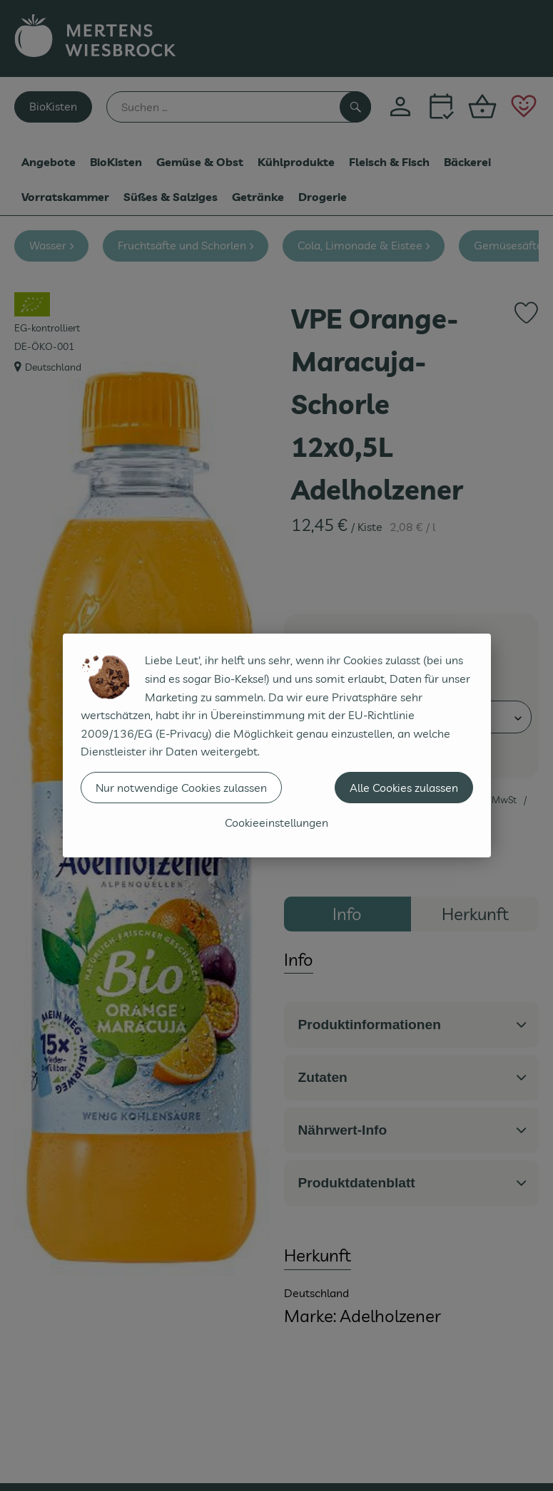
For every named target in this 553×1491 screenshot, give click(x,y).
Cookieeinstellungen (276, 822)
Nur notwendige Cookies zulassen (181, 787)
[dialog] (276, 745)
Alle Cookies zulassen (404, 787)
